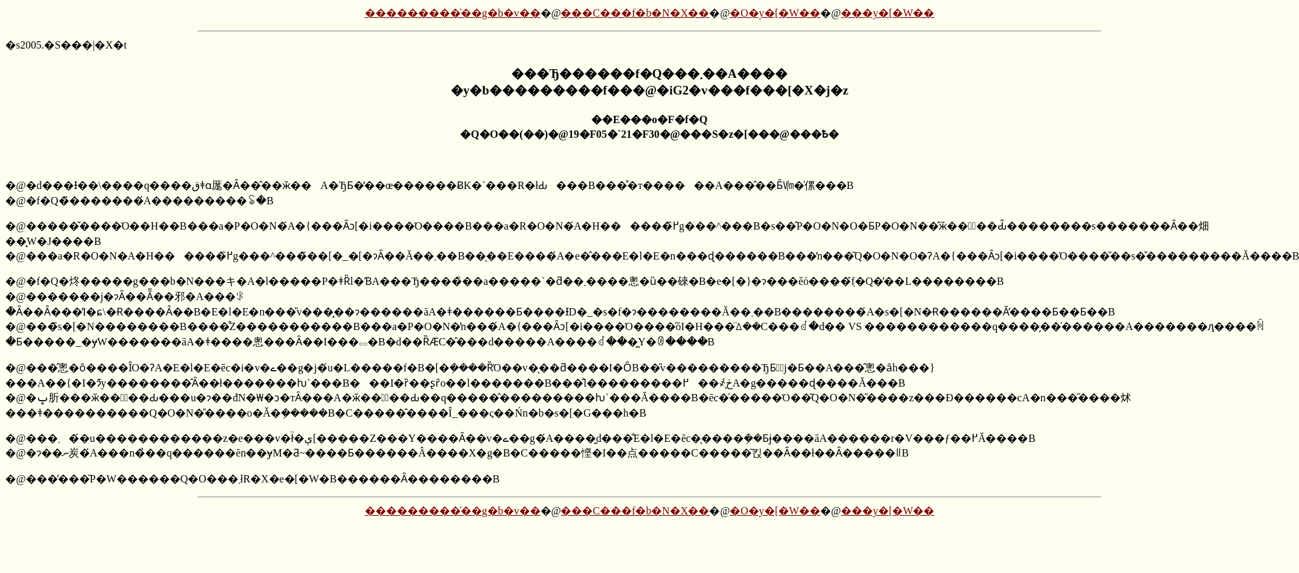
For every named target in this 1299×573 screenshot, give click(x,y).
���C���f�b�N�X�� (635, 13)
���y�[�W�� (887, 13)
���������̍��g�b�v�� (453, 13)
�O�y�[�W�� (775, 13)
